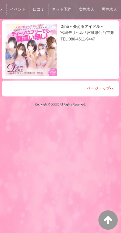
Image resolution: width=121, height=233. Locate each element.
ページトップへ (100, 88)
